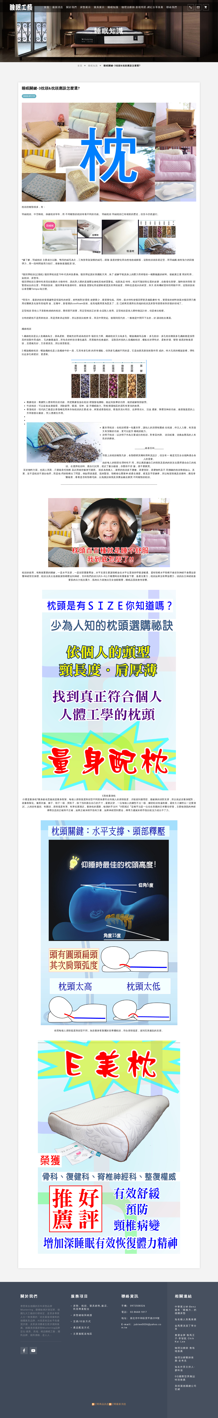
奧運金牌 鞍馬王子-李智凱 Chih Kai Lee (185, 1338)
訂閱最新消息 (118, 1404)
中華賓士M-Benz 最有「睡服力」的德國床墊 (186, 1310)
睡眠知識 (113, 7)
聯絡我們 (171, 7)
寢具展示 (99, 7)
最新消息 (57, 7)
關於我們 (71, 7)
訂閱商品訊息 (101, 1404)
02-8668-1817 (138, 1312)
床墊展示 (85, 7)
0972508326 (137, 1305)
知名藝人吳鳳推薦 (186, 1319)
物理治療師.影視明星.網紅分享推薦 (142, 7)
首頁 (46, 7)
